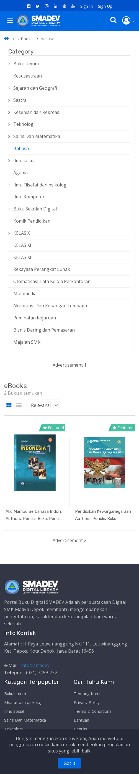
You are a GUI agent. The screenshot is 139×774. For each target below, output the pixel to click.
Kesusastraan (27, 76)
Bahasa (21, 148)
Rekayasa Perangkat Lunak (41, 269)
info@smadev (35, 665)
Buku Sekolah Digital (35, 209)
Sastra (20, 100)
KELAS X (21, 233)
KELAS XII (23, 257)
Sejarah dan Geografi (35, 88)
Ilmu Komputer (29, 197)
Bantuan (81, 720)
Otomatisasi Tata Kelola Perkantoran (52, 281)
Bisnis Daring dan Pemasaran (44, 330)
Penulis (80, 729)
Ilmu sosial (24, 161)
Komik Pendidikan (31, 221)
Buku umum (26, 64)
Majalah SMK (26, 342)
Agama (20, 173)
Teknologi (24, 124)
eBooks (25, 38)
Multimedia (25, 293)
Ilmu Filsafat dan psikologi (40, 185)
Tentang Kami (87, 693)
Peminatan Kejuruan (34, 318)
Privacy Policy (87, 702)
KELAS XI (22, 245)
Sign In (86, 6)
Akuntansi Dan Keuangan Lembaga (50, 306)
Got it (69, 763)
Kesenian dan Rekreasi (36, 112)
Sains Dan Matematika (36, 136)
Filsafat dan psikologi (23, 702)
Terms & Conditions (93, 711)
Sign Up (105, 6)
